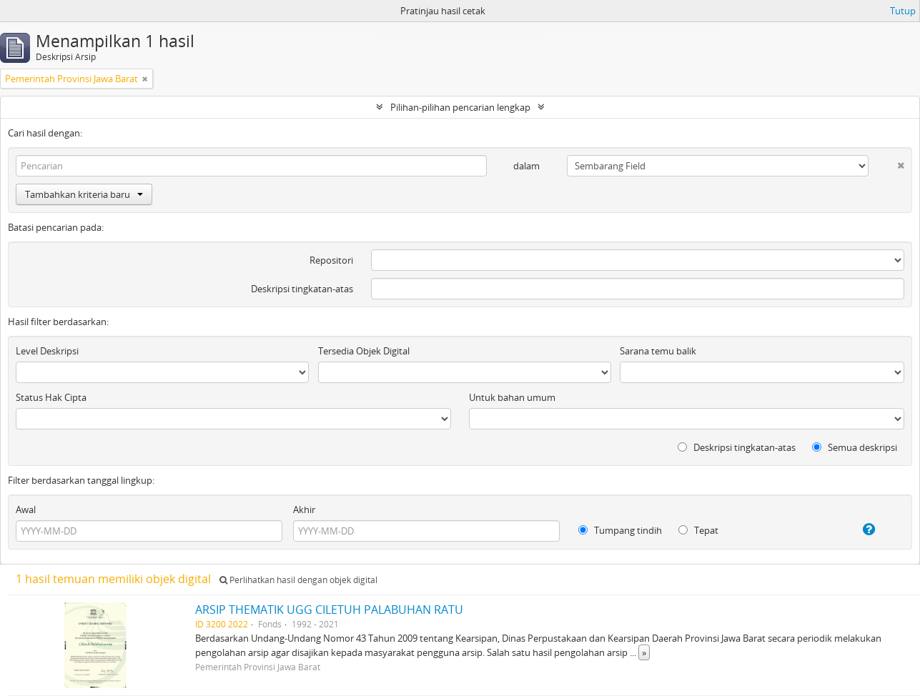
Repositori (331, 260)
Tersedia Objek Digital (364, 350)
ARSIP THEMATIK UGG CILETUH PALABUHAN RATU (329, 609)
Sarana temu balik (658, 350)
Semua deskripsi (854, 447)
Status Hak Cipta (51, 397)
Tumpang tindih (620, 530)
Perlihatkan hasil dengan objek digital (298, 580)
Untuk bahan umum (512, 397)
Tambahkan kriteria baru (84, 194)
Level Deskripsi (47, 350)
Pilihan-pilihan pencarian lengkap (460, 107)
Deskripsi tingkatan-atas (302, 288)
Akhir (304, 509)
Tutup (903, 10)
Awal (26, 509)
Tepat (698, 530)
